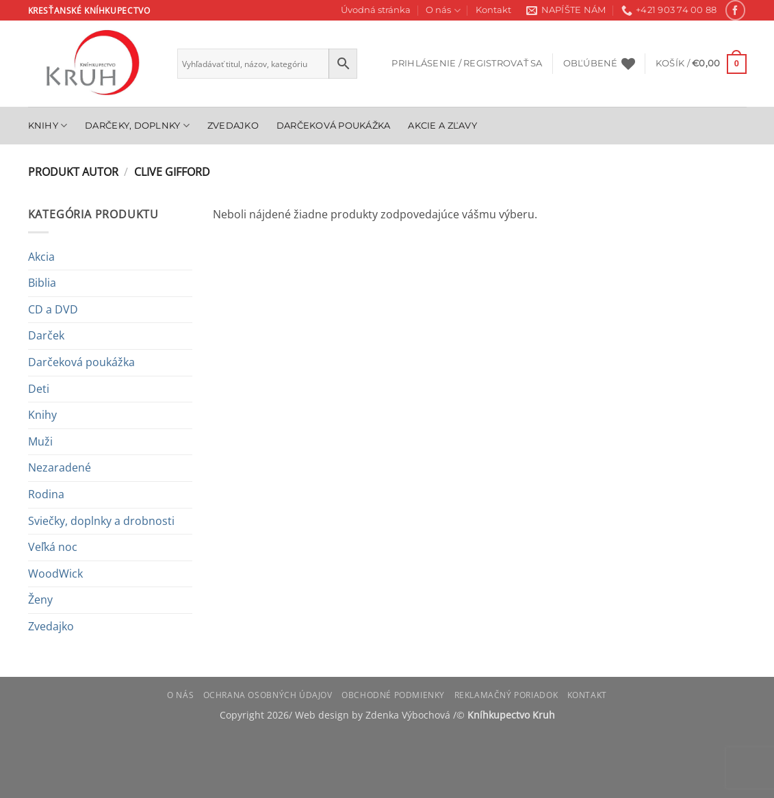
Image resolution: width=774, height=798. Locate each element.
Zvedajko (233, 125)
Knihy (48, 125)
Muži (40, 441)
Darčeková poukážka (333, 125)
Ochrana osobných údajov (268, 695)
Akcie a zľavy (442, 125)
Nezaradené (59, 467)
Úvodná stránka (376, 10)
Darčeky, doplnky (137, 125)
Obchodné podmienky (393, 695)
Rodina (46, 494)
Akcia (41, 256)
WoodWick (55, 573)
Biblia (42, 282)
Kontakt (493, 10)
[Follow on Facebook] (735, 10)
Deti (38, 388)
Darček (46, 335)
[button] (466, 63)
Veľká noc (52, 546)
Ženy (40, 599)
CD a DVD (53, 309)
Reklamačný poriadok (506, 695)
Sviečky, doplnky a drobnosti (101, 520)
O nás (443, 10)
